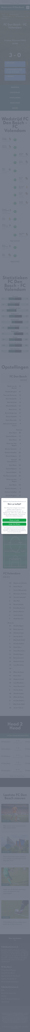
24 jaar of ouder (14, 520)
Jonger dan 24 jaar (14, 524)
